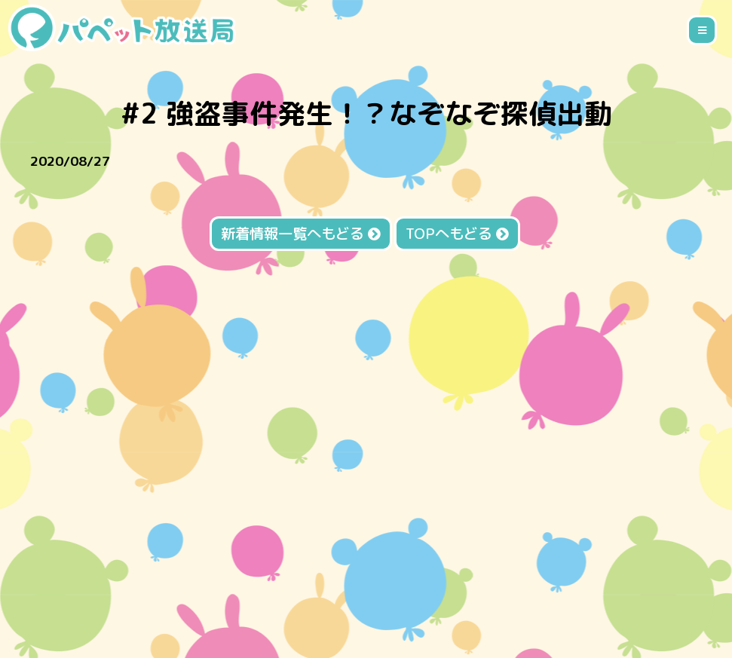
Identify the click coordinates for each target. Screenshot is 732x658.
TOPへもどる (457, 233)
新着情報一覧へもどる (301, 233)
